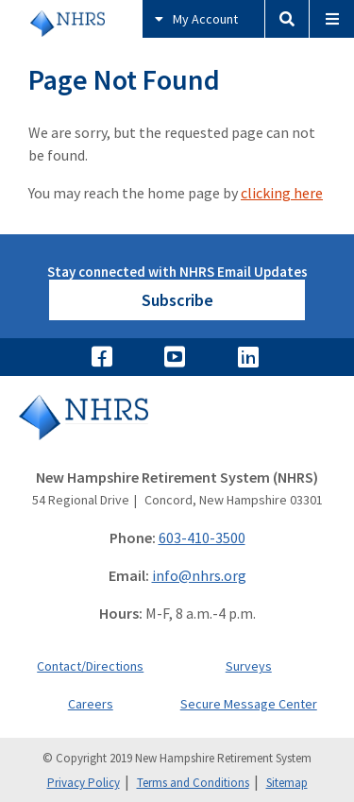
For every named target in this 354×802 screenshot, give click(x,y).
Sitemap (287, 783)
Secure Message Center (248, 703)
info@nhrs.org (199, 575)
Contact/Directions (90, 665)
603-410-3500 (202, 537)
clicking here (282, 192)
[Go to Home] (177, 430)
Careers (90, 703)
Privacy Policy (83, 783)
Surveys (249, 665)
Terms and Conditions (193, 783)
